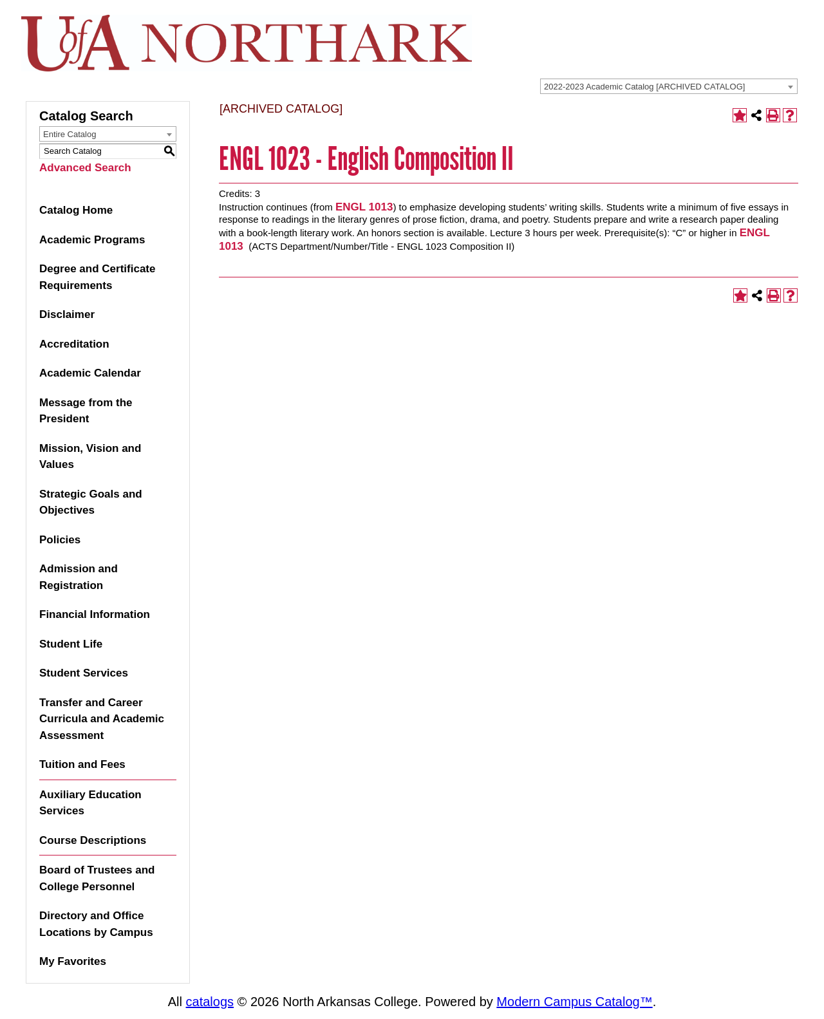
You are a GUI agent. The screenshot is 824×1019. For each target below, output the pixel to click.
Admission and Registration (78, 577)
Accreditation (74, 344)
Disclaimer (67, 314)
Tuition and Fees (82, 764)
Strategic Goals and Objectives (90, 502)
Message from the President (86, 411)
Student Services (83, 673)
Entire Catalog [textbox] (69, 134)
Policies (59, 540)
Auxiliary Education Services (90, 803)
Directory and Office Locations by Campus (96, 924)
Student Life (70, 644)
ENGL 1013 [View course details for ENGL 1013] (364, 207)
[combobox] (669, 86)
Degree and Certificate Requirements (97, 277)
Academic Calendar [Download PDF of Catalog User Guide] (90, 373)
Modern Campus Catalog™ (574, 1002)
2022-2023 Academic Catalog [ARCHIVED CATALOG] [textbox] (644, 86)
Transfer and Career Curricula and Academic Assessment (101, 719)
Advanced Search (85, 168)
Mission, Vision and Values (90, 456)
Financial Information (94, 614)
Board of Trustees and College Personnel (96, 878)
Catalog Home (76, 210)
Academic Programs (92, 240)
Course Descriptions (92, 840)
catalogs (210, 1002)
